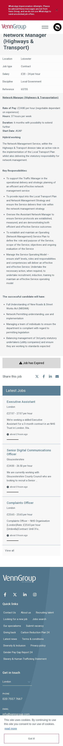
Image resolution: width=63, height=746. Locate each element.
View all (10, 550)
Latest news (10, 639)
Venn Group (14, 27)
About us (26, 612)
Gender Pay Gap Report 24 (17, 652)
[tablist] (17, 682)
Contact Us (9, 612)
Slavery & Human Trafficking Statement (25, 658)
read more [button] (11, 728)
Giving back (9, 632)
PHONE (6, 693)
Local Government (31, 81)
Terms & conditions (33, 639)
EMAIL (6, 709)
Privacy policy (38, 645)
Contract (26, 66)
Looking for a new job (15, 619)
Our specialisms (12, 625)
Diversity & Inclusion (14, 645)
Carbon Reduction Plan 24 (35, 632)
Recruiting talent (45, 612)
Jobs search (39, 619)
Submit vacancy (35, 625)
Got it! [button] (31, 738)
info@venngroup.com (16, 714)
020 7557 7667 (12, 699)
